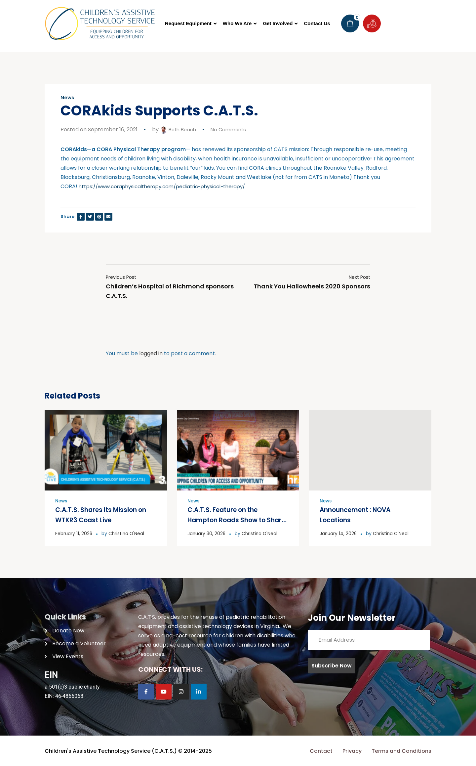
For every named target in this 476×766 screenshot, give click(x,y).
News (67, 97)
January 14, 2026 (339, 533)
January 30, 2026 (206, 533)
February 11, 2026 (74, 533)
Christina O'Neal (127, 533)
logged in (151, 353)
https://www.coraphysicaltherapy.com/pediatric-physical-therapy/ (168, 186)
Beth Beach (179, 129)
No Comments (232, 129)
